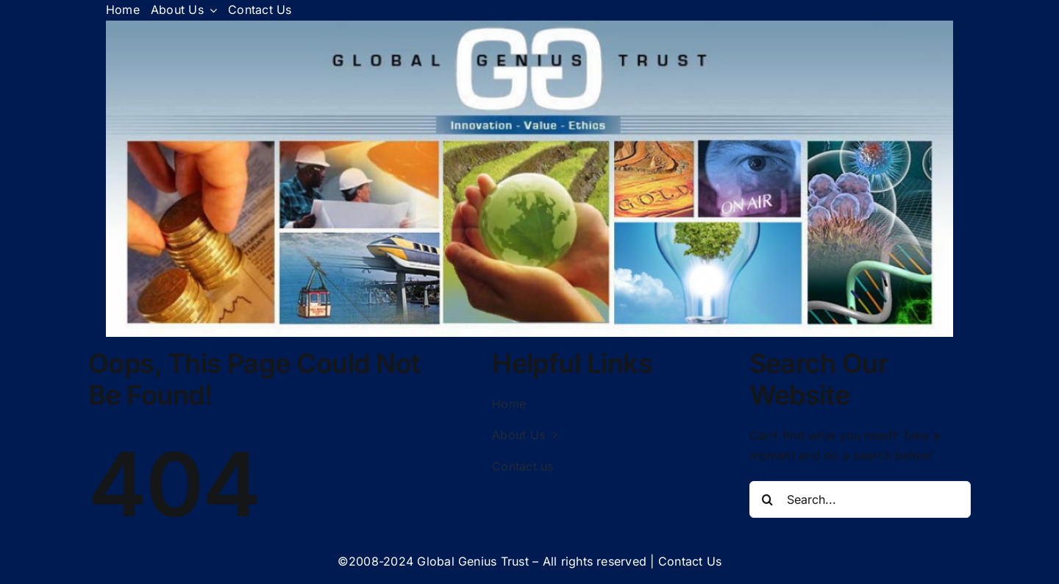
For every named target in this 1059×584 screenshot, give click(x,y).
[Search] (767, 499)
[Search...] (860, 499)
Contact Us (689, 561)
